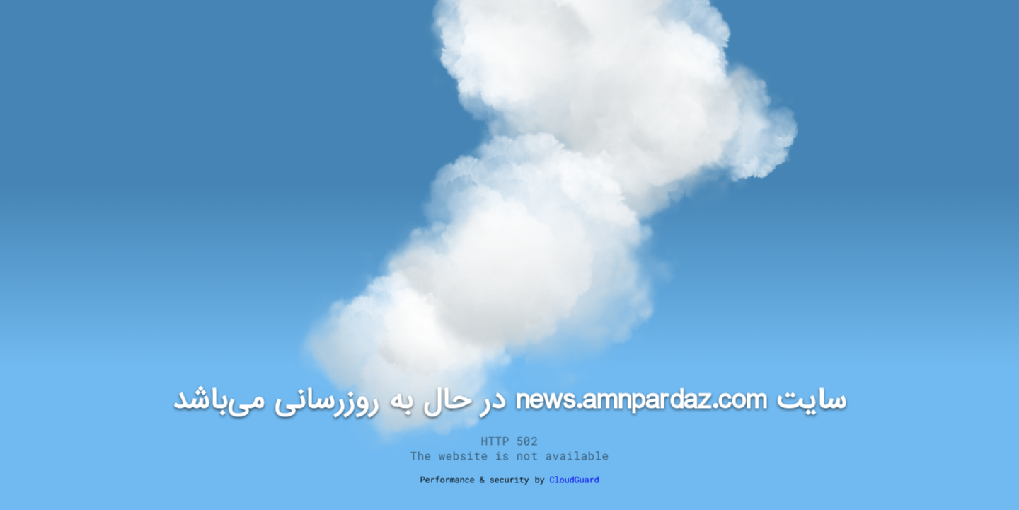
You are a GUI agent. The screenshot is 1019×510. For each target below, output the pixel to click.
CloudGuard (574, 479)
